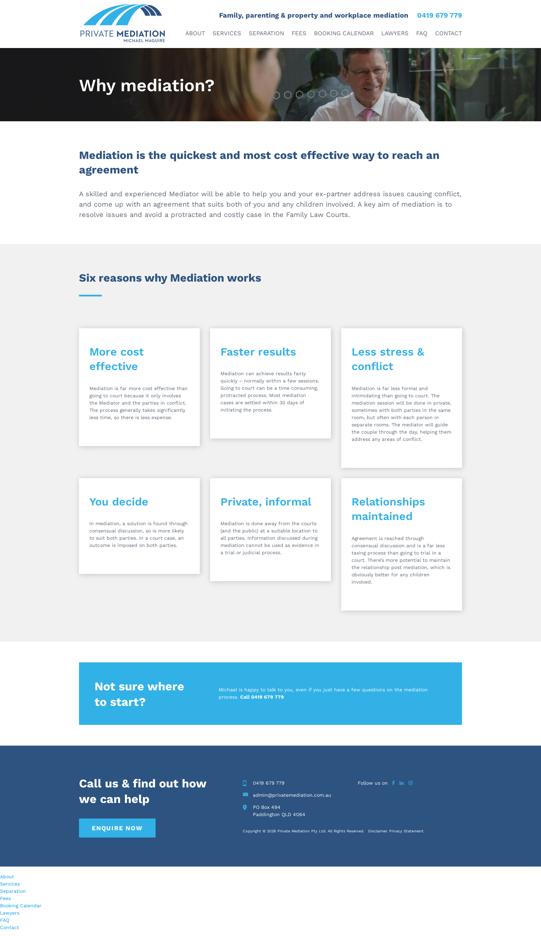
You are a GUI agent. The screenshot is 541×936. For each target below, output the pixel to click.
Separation (266, 33)
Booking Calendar (344, 33)
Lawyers (395, 33)
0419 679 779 (439, 15)
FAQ (421, 33)
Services (227, 33)
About (195, 33)
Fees (299, 33)
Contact (448, 33)
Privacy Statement (406, 831)
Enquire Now (117, 828)
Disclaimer (377, 831)
